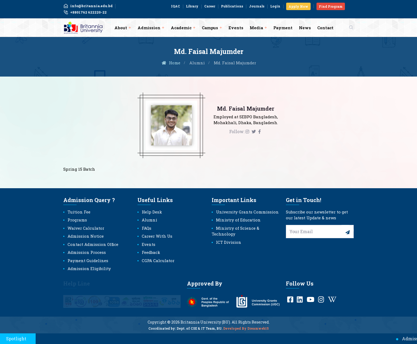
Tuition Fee (79, 212)
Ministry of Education (238, 220)
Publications (232, 6)
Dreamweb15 (258, 331)
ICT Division (228, 242)
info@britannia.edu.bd (88, 5)
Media (256, 27)
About (120, 27)
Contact (325, 27)
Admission (148, 27)
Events (235, 27)
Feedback (151, 252)
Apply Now (298, 6)
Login (275, 6)
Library (192, 6)
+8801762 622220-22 (85, 12)
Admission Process (87, 252)
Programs (77, 220)
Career (209, 6)
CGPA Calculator (158, 260)
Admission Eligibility (89, 268)
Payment (283, 27)
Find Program (331, 6)
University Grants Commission (247, 212)
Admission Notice (86, 236)
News (305, 27)
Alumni (197, 62)
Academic (181, 27)
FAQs (146, 228)
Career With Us (157, 236)
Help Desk (152, 212)
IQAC (175, 6)
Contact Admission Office (93, 244)
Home (170, 62)
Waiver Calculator (86, 228)
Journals (256, 6)
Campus (210, 27)
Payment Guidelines (88, 260)
